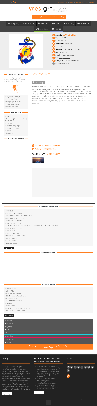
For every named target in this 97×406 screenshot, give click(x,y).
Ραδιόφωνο (42, 29)
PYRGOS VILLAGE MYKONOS (14, 221)
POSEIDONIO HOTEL (12, 299)
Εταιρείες (13, 23)
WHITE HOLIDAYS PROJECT (14, 214)
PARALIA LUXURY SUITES (13, 224)
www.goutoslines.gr (65, 58)
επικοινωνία (85, 2)
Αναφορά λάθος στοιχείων (45, 149)
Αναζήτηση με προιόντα (13, 104)
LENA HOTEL (10, 291)
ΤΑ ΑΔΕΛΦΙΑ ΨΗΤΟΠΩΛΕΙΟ (14, 301)
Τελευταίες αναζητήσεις (13, 128)
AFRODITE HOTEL (11, 306)
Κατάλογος (29, 23)
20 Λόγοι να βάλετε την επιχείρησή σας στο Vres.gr (16, 120)
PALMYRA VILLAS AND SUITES (14, 219)
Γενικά (8, 117)
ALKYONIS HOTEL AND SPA (14, 229)
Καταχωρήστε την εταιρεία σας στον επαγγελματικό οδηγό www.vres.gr (48, 347)
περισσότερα (9, 248)
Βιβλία (56, 23)
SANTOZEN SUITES (11, 238)
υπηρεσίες (78, 2)
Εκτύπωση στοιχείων (62, 64)
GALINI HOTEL (10, 304)
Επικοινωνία (9, 133)
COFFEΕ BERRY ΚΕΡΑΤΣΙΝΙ (13, 233)
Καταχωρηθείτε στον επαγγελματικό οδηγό (49, 17)
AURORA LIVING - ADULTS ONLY (15, 236)
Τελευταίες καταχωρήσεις (13, 126)
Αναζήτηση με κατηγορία (13, 102)
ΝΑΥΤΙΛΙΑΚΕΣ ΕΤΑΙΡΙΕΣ (72, 61)
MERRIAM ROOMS (11, 243)
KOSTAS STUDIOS (11, 241)
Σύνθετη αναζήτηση (12, 99)
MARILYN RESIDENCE (12, 231)
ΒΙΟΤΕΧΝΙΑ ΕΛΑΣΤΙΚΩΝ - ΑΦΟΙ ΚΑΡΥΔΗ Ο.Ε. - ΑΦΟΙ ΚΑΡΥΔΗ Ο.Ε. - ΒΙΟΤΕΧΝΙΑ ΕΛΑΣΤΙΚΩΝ (32, 226)
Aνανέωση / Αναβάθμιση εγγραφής (49, 146)
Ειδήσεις (69, 23)
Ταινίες (56, 29)
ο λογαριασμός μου (62, 2)
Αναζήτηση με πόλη (12, 107)
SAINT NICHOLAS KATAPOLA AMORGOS (18, 309)
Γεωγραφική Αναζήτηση (13, 97)
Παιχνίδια (83, 23)
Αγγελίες (43, 23)
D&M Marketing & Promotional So (16, 296)
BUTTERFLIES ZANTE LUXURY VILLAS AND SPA (19, 216)
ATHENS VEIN (10, 211)
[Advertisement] (62, 183)
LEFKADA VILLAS (11, 289)
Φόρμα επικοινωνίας (67, 55)
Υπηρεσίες (9, 123)
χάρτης (92, 2)
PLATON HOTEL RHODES (13, 294)
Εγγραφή (8, 131)
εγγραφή (71, 2)
